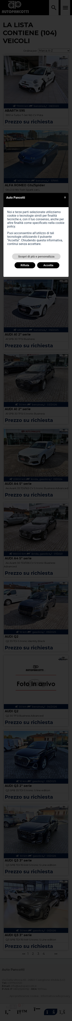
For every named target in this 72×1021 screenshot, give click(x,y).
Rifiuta (25, 265)
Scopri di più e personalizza (36, 256)
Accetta (48, 265)
